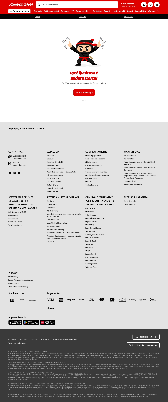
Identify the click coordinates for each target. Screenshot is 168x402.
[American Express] (61, 300)
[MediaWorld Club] (53, 220)
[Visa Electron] (91, 300)
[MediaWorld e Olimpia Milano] (57, 223)
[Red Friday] (89, 247)
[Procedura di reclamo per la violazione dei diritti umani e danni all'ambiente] (65, 237)
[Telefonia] (50, 155)
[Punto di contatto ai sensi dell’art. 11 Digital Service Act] (142, 163)
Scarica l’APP (128, 16)
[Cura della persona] (54, 182)
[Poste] (32, 300)
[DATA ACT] (50, 241)
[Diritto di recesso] (130, 204)
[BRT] (12, 300)
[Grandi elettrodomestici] (55, 168)
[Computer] (50, 159)
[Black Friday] (89, 212)
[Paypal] (71, 300)
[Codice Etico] (51, 207)
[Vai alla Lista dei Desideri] (150, 4)
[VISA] (50, 300)
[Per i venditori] (129, 159)
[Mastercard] (102, 300)
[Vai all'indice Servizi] (15, 225)
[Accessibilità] (12, 339)
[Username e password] (93, 165)
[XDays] (87, 251)
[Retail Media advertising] (55, 229)
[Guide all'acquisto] (91, 185)
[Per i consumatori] (130, 155)
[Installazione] (13, 218)
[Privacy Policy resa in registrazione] (20, 280)
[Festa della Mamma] (92, 238)
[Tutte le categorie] (19, 11)
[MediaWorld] (20, 4)
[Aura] (122, 300)
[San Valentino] (90, 231)
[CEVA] (22, 300)
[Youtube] (20, 173)
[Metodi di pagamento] (93, 155)
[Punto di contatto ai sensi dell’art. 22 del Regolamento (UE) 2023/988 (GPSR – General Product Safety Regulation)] (142, 175)
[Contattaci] (89, 168)
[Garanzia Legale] (130, 201)
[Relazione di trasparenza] (133, 184)
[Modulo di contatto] (20, 165)
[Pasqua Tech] (90, 208)
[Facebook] (10, 173)
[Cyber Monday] (90, 215)
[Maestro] (112, 300)
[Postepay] (81, 300)
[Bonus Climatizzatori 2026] (94, 218)
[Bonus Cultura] (90, 260)
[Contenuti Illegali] (130, 181)
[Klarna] (50, 308)
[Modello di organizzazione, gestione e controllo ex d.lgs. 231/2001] (65, 215)
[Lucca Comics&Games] (93, 228)
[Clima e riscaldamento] (55, 175)
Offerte (37, 16)
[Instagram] (15, 173)
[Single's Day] (89, 225)
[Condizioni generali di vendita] (96, 172)
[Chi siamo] (50, 201)
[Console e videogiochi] (55, 162)
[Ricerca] (38, 4)
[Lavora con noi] (52, 204)
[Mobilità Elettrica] (53, 178)
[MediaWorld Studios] (54, 226)
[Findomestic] (132, 300)
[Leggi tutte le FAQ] (19, 158)
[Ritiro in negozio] (91, 162)
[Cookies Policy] (13, 283)
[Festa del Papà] (90, 241)
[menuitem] (38, 11)
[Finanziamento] (13, 215)
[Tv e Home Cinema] (53, 165)
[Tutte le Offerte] (52, 185)
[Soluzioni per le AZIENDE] (17, 212)
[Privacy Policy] (13, 277)
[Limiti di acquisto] (91, 178)
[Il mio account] (144, 4)
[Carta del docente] (91, 257)
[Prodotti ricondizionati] (55, 188)
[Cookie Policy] (34, 339)
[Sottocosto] (89, 244)
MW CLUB (82, 16)
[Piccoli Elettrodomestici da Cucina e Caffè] (61, 172)
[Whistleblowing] (52, 211)
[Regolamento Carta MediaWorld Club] (65, 339)
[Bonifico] (142, 300)
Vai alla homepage (84, 92)
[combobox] (79, 4)
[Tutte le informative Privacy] (18, 286)
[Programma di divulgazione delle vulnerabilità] (63, 233)
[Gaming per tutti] (91, 264)
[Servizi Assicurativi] (15, 222)
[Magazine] (88, 182)
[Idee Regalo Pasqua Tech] (94, 234)
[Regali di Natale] (91, 221)
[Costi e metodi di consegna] (95, 159)
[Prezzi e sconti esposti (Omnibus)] (97, 175)
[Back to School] (90, 254)
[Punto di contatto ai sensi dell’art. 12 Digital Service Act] (142, 169)
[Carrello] (157, 4)
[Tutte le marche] (52, 191)
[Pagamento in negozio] (153, 300)
